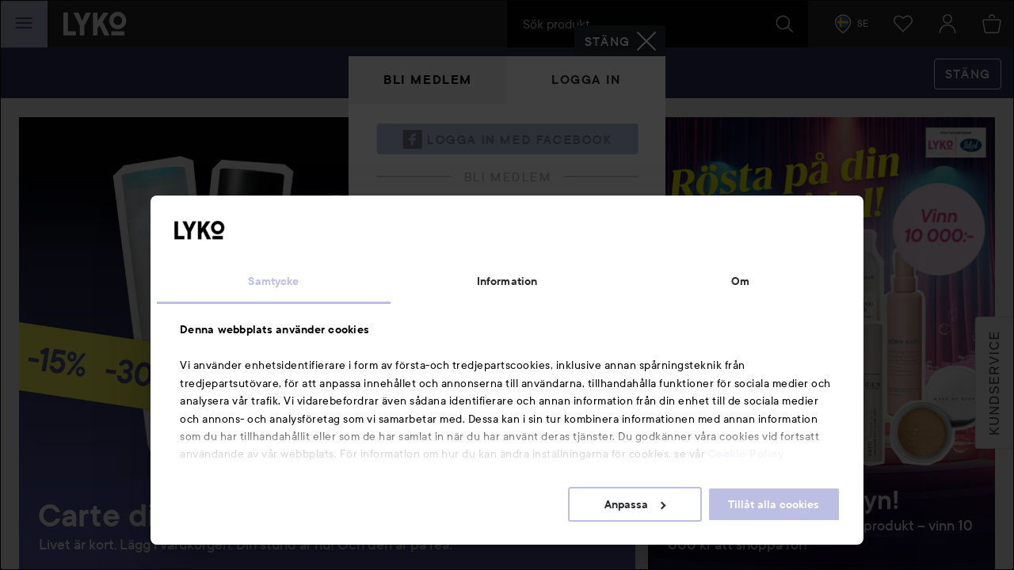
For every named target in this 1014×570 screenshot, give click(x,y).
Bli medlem (427, 79)
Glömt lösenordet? (428, 332)
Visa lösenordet (596, 302)
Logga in (586, 79)
